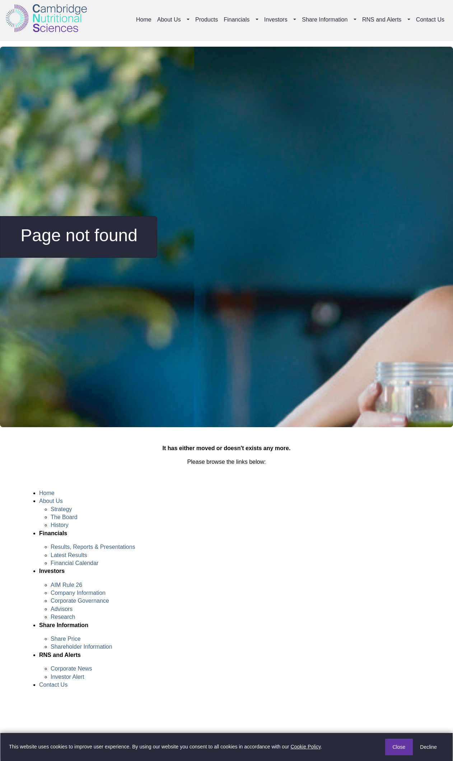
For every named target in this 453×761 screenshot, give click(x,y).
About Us (169, 20)
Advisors (62, 609)
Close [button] (399, 747)
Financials (236, 20)
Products (206, 20)
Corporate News (71, 669)
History (60, 525)
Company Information (78, 593)
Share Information (324, 20)
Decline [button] (428, 747)
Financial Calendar (74, 563)
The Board (64, 517)
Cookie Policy (305, 747)
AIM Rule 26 (66, 585)
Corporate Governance (80, 601)
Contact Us (430, 20)
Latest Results (69, 555)
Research (63, 617)
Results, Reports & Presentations (93, 547)
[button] (188, 20)
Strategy (61, 509)
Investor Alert (67, 677)
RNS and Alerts (381, 20)
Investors (276, 20)
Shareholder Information (81, 647)
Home (143, 20)
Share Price (66, 639)
